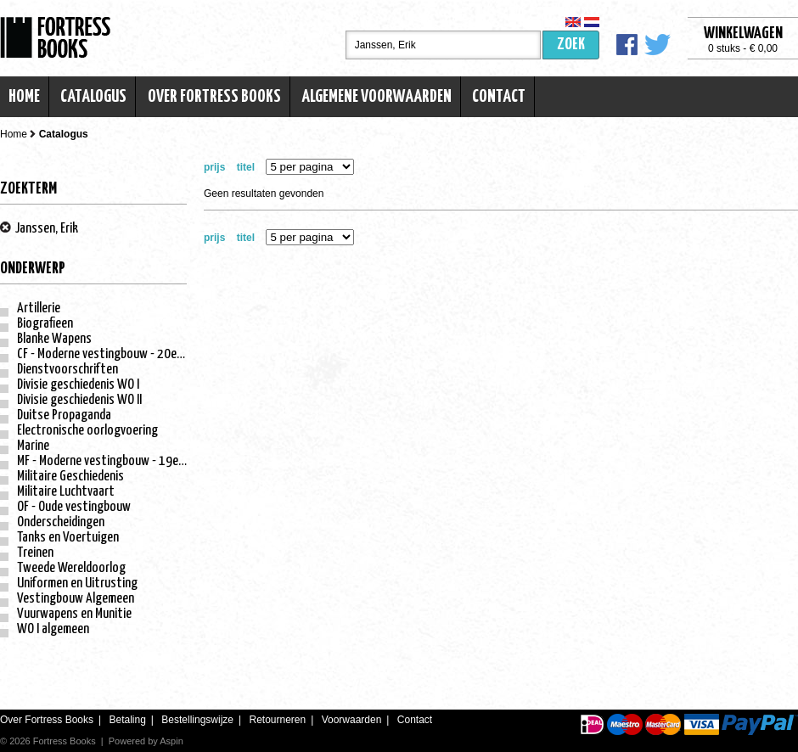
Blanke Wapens (54, 339)
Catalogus (93, 96)
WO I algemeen (53, 629)
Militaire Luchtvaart (66, 492)
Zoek (571, 44)
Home (24, 96)
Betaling (127, 720)
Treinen (35, 553)
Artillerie (38, 308)
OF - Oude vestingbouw (74, 507)
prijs (214, 167)
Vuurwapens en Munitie (74, 614)
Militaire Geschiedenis (70, 476)
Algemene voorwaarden (376, 96)
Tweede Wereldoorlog (71, 568)
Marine (33, 446)
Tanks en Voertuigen (68, 537)
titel (246, 167)
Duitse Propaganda (64, 415)
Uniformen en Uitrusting (77, 583)
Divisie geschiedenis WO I (78, 385)
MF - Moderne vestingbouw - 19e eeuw (112, 461)
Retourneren (277, 720)
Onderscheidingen (60, 522)
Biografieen (45, 324)
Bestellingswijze (197, 720)
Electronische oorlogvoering (87, 431)
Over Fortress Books (214, 96)
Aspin (171, 741)
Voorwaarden (352, 720)
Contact (498, 96)
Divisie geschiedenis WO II (79, 400)
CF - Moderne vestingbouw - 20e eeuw (111, 354)
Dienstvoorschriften (67, 369)
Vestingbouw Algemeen (75, 599)
